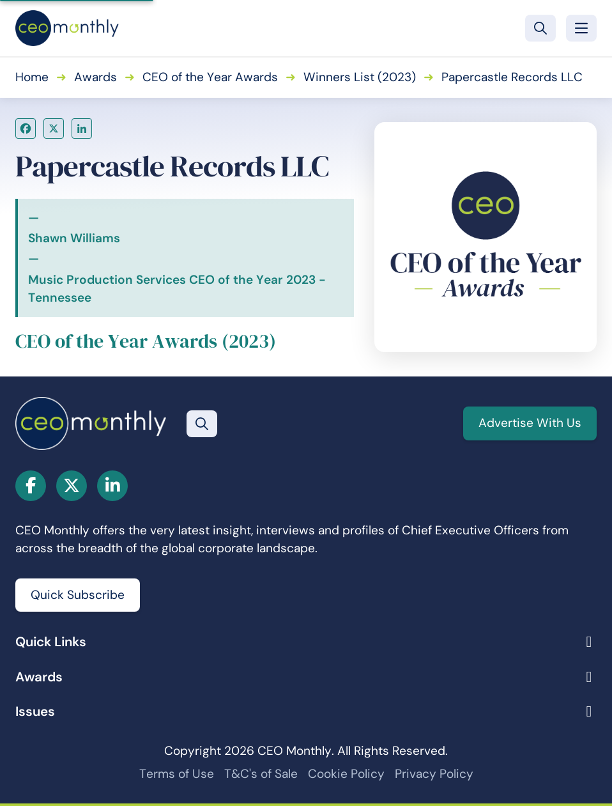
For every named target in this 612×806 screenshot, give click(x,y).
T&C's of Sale (261, 774)
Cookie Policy (346, 774)
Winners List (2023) (359, 77)
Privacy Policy (434, 774)
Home (32, 77)
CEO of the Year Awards (210, 77)
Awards (95, 77)
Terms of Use (176, 774)
